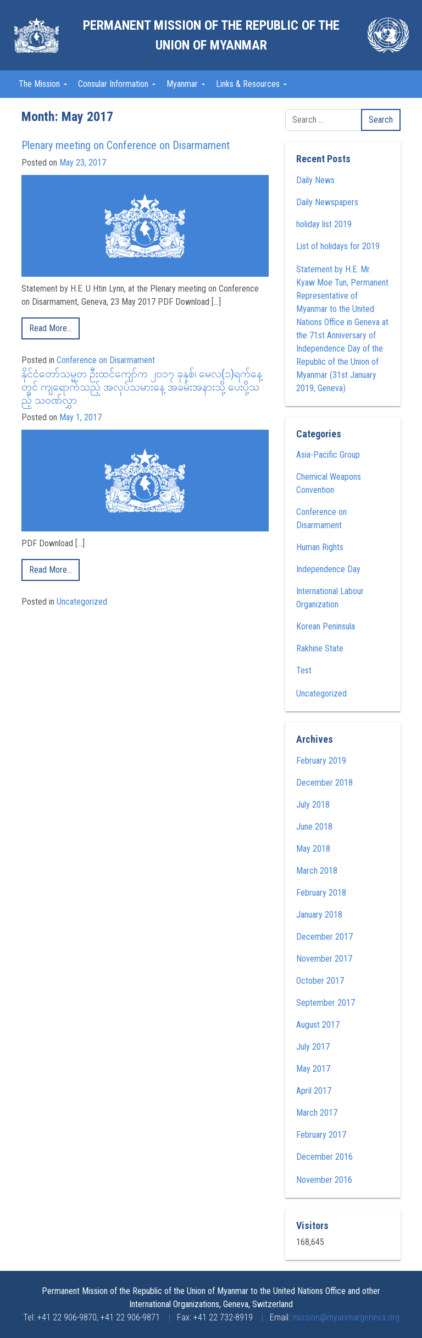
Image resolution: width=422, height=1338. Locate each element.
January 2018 (319, 914)
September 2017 (325, 1002)
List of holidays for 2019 (338, 246)
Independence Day (328, 569)
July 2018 (313, 804)
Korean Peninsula (325, 626)
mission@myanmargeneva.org (345, 1317)
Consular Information (114, 84)
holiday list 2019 (324, 224)
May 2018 (313, 848)
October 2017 (320, 980)
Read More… (50, 328)
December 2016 (324, 1156)
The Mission (40, 84)
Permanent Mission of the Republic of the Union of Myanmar (211, 35)
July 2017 (313, 1046)
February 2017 (321, 1134)
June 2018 (314, 826)
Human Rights (319, 547)
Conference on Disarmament (106, 360)
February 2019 (321, 760)
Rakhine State (319, 648)
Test (304, 670)
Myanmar (183, 84)
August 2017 (318, 1024)
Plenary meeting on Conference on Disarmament (125, 145)
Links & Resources (249, 84)
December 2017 (324, 936)
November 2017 (324, 958)
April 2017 (313, 1090)
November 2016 (324, 1180)
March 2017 (316, 1112)
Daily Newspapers (327, 202)
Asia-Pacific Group (328, 454)
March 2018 (316, 870)
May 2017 (313, 1068)
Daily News (315, 180)
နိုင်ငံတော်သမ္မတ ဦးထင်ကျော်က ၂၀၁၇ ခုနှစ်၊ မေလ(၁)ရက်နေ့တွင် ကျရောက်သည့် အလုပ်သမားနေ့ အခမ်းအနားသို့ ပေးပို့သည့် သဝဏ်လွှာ (141, 387)
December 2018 (324, 782)
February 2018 (321, 892)
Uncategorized (82, 601)
